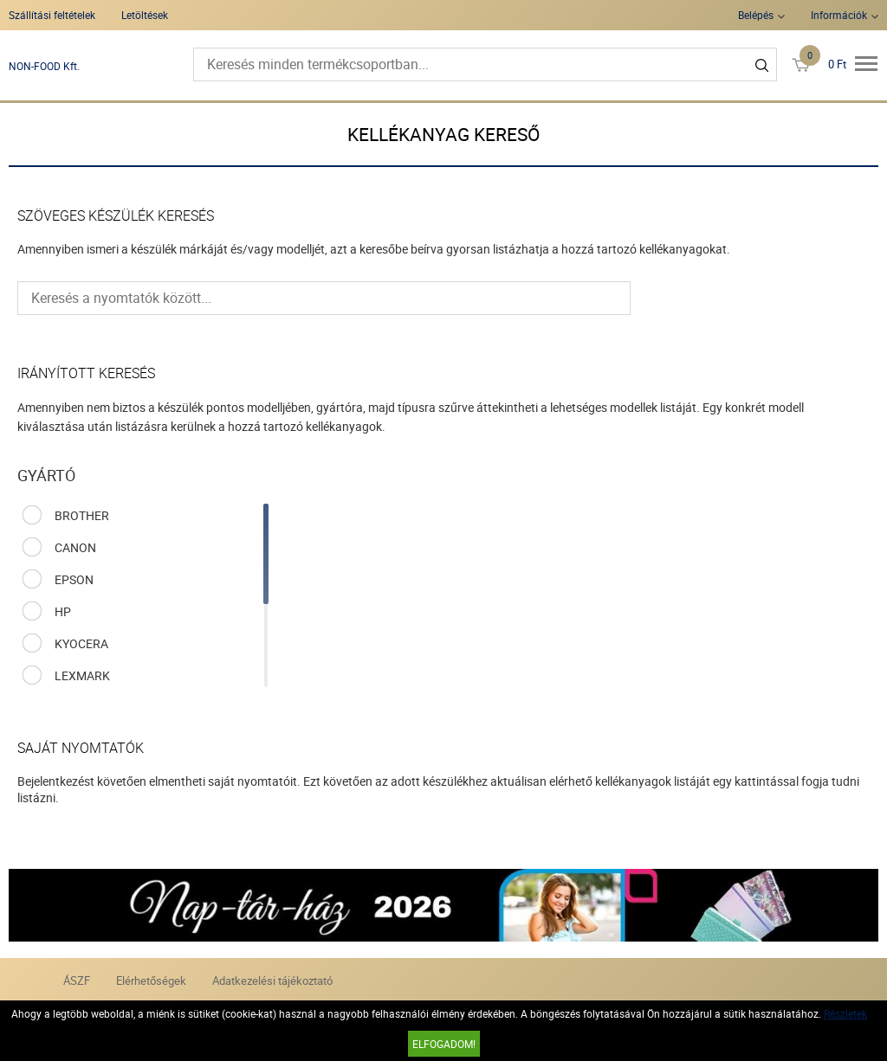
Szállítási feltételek (52, 15)
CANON (75, 547)
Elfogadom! (444, 1044)
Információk (839, 15)
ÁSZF (76, 980)
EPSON (74, 579)
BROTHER (82, 515)
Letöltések (144, 15)
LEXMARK (82, 675)
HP (63, 611)
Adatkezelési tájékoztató (272, 980)
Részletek (845, 1013)
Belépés (756, 15)
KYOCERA (81, 643)
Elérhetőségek (151, 980)
